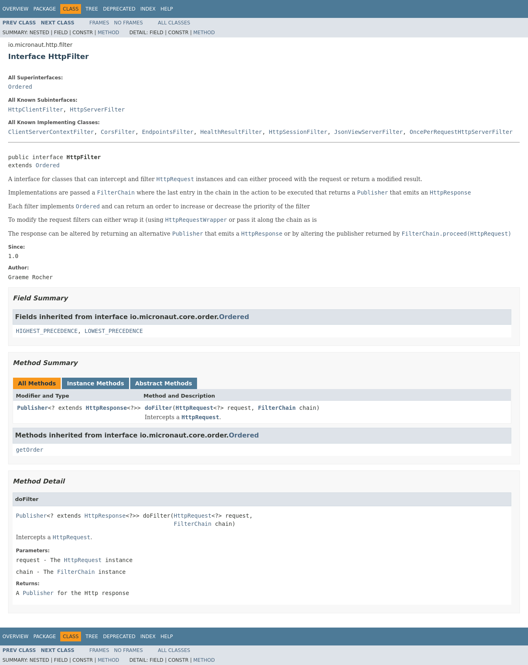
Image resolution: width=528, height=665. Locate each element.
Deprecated (119, 9)
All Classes (174, 23)
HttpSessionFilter (298, 132)
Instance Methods (95, 383)
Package (44, 9)
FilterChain (277, 408)
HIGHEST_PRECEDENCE (47, 331)
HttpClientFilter (35, 109)
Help (166, 9)
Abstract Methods (163, 383)
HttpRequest (194, 408)
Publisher (32, 408)
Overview (15, 9)
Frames (100, 23)
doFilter (158, 408)
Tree (91, 9)
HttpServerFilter (97, 109)
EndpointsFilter (167, 132)
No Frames (128, 23)
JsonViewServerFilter (368, 132)
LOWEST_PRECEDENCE (114, 331)
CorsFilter (118, 132)
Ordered (20, 86)
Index (148, 9)
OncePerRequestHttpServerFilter (461, 132)
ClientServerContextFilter (51, 132)
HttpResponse (106, 408)
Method (108, 32)
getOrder (29, 449)
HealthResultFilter (231, 132)
